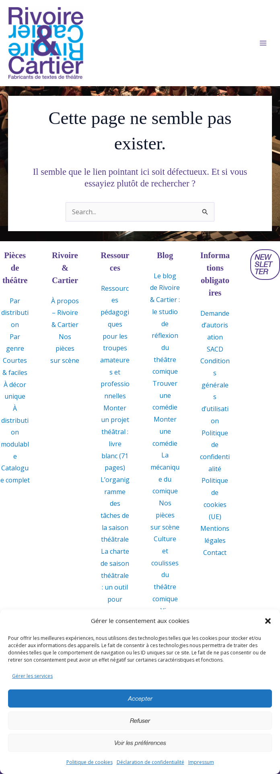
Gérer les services (32, 676)
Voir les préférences (140, 743)
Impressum (201, 762)
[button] (268, 621)
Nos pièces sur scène (64, 348)
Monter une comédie (164, 431)
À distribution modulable (15, 432)
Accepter (140, 698)
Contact (214, 552)
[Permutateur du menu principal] (263, 43)
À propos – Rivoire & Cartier (65, 312)
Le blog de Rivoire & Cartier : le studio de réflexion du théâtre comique (165, 323)
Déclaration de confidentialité (150, 762)
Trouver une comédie (164, 395)
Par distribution (15, 312)
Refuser (140, 720)
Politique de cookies (89, 762)
